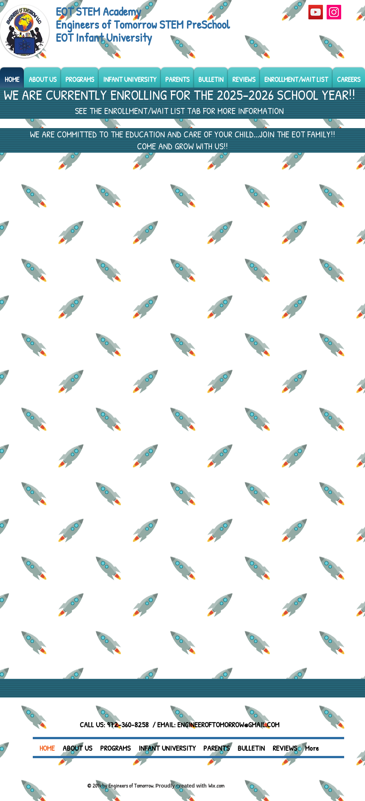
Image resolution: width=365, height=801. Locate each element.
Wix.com (216, 785)
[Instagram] (334, 12)
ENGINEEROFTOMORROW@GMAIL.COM (228, 724)
